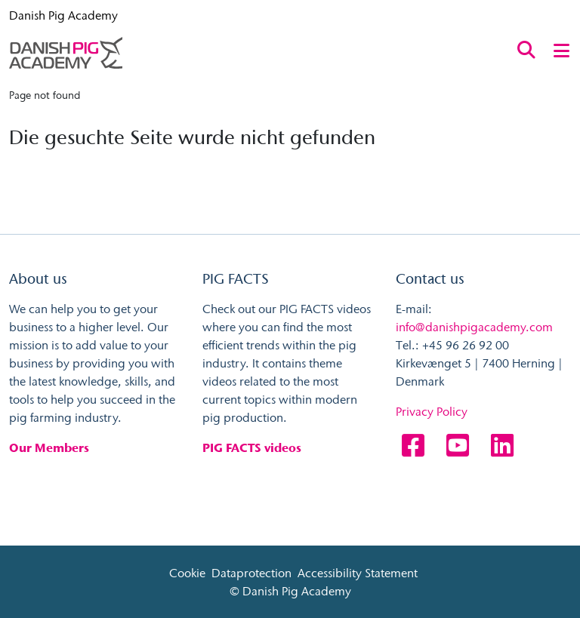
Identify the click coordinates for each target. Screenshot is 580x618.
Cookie (187, 572)
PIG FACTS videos (251, 447)
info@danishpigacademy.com (474, 326)
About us (38, 278)
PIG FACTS (235, 278)
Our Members (49, 447)
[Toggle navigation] (561, 49)
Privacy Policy (431, 411)
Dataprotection (251, 572)
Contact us (430, 278)
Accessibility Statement (358, 572)
